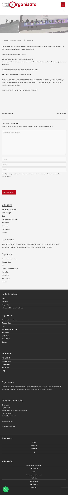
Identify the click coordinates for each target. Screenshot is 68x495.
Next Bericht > (61, 113)
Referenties (5, 226)
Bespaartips (6, 305)
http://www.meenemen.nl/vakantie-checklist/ (16, 75)
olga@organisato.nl (10, 426)
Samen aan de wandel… (9, 209)
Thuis (4, 298)
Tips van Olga (6, 213)
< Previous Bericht (8, 113)
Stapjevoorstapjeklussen (10, 219)
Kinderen (34, 449)
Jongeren (34, 445)
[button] (6, 489)
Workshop (5, 367)
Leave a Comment (10, 40)
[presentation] (17, 185)
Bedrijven (5, 302)
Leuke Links (6, 364)
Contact (4, 232)
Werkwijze (5, 222)
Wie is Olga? (6, 229)
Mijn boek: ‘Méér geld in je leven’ (12, 308)
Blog (20, 40)
